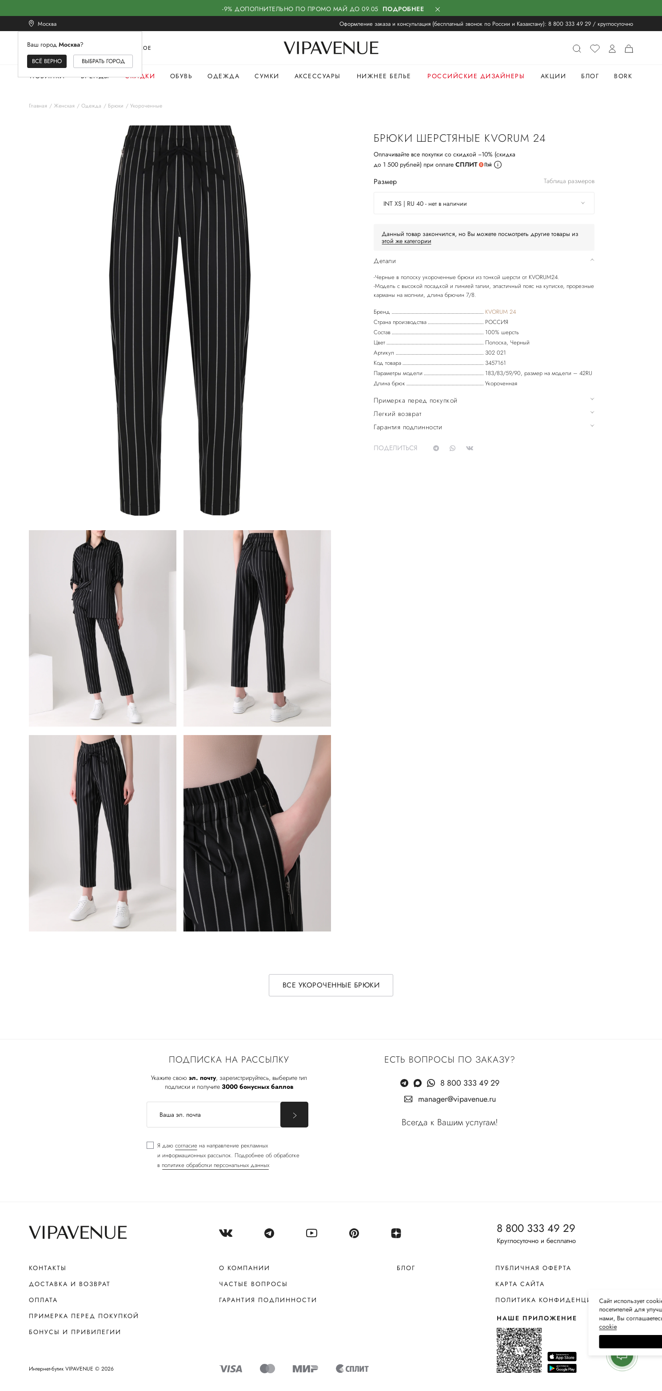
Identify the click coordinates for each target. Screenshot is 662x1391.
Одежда (223, 76)
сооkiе (487, 1326)
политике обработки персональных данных (215, 1165)
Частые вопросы (253, 1283)
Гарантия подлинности (268, 1299)
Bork (623, 76)
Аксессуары (318, 76)
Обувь (181, 76)
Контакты (48, 1267)
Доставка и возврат (70, 1283)
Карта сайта (520, 1283)
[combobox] (484, 203)
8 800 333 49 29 (569, 24)
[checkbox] (223, 1155)
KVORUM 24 (500, 312)
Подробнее (403, 8)
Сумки (267, 76)
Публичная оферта (533, 1267)
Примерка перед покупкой (84, 1315)
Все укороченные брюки (331, 985)
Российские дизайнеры (476, 76)
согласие (186, 1145)
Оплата (43, 1299)
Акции (553, 76)
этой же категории (406, 240)
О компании (244, 1267)
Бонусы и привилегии (75, 1331)
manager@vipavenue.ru (457, 1099)
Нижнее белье (384, 76)
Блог (590, 76)
